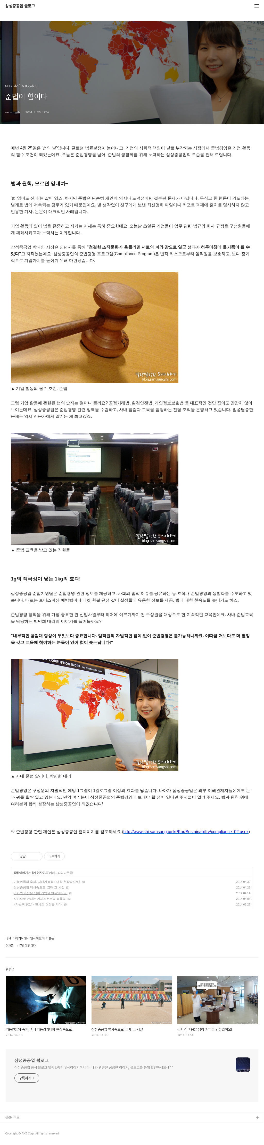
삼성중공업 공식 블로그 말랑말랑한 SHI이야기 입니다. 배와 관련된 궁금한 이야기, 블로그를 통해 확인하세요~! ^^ (93, 1067)
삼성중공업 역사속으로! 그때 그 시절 (39, 887)
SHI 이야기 (20, 873)
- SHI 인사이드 (39, 873)
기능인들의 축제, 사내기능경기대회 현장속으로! (47, 882)
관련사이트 (12, 1117)
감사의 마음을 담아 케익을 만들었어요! (41, 893)
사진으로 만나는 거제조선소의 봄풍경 (40, 899)
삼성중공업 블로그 (20, 6)
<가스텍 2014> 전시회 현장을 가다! (38, 904)
